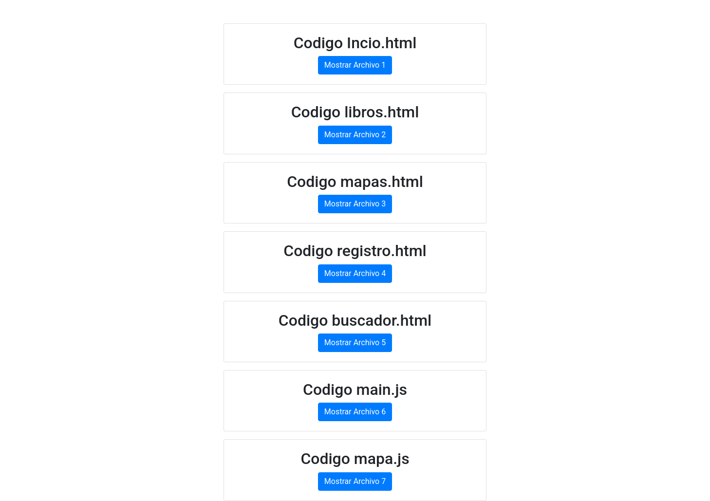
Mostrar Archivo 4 (355, 273)
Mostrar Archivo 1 (355, 65)
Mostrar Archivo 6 (355, 411)
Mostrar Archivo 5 (355, 342)
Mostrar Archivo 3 (355, 203)
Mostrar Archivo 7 (355, 481)
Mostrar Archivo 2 (355, 134)
